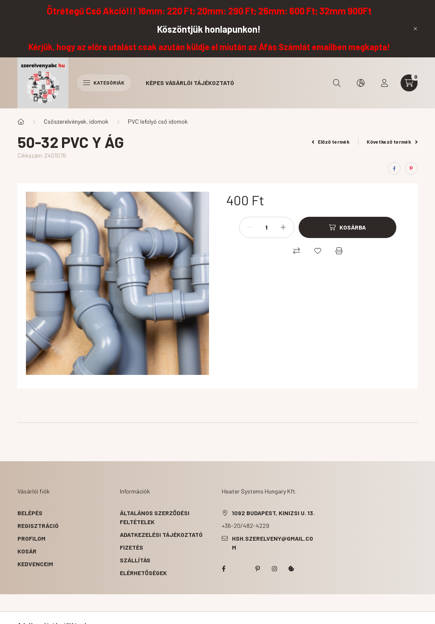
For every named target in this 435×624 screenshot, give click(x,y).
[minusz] (250, 227)
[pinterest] (411, 168)
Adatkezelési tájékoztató (161, 534)
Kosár (27, 551)
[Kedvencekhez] (317, 250)
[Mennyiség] (266, 227)
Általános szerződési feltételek (154, 517)
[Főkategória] (20, 121)
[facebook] (394, 168)
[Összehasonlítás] (296, 250)
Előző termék (331, 142)
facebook (223, 568)
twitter (240, 568)
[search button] (336, 82)
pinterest (257, 568)
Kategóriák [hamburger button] (103, 82)
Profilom (31, 538)
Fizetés (131, 547)
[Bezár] (415, 28)
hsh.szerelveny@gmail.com (272, 543)
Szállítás (135, 560)
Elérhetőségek (143, 572)
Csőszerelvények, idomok (76, 121)
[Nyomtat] (338, 250)
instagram (274, 568)
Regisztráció (38, 525)
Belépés (29, 512)
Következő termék (392, 142)
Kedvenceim (35, 563)
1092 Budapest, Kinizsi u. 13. (273, 512)
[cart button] (409, 82)
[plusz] (283, 227)
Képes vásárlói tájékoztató (190, 82)
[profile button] (384, 82)
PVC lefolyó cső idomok (158, 121)
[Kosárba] (347, 227)
